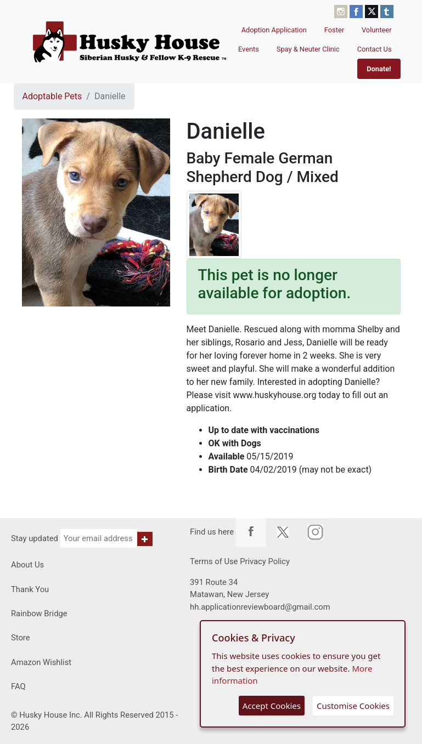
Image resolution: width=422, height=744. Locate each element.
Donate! (379, 69)
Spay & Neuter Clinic (308, 49)
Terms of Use (214, 561)
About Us (27, 565)
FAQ (18, 686)
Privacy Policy (265, 561)
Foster (334, 30)
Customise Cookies (353, 705)
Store (20, 638)
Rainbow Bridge (39, 613)
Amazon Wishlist (41, 662)
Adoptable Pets (52, 96)
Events (248, 49)
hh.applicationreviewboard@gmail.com (260, 607)
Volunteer (377, 30)
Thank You (30, 589)
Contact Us (374, 49)
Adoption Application (274, 30)
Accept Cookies (272, 705)
